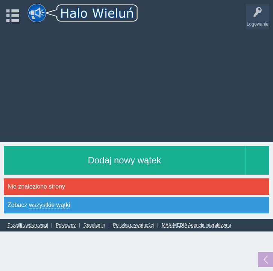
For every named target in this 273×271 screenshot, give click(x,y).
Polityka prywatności (133, 225)
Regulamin (94, 225)
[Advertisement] (136, 82)
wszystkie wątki (49, 205)
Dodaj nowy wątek (124, 160)
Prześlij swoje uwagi (28, 225)
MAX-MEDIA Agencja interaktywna (196, 225)
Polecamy (66, 225)
